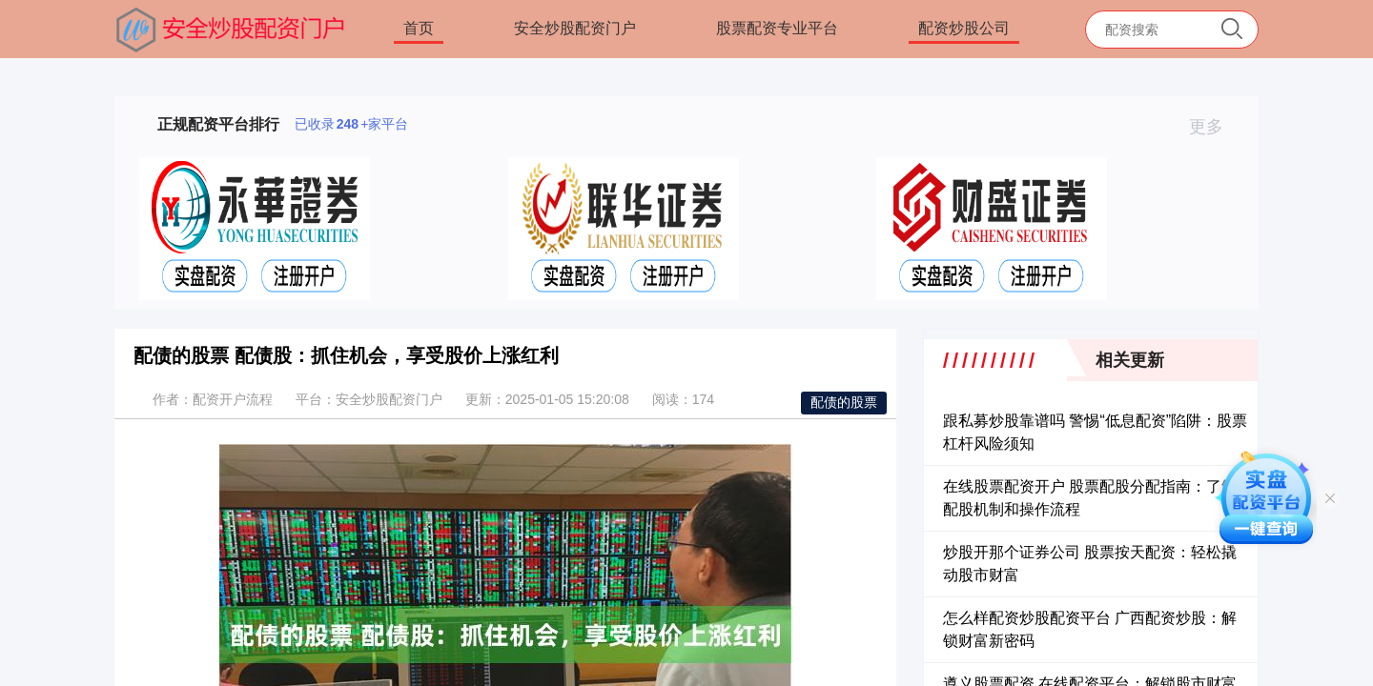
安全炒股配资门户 (575, 28)
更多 (1214, 126)
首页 (418, 28)
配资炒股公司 (964, 28)
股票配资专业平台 (777, 28)
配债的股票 (843, 402)
